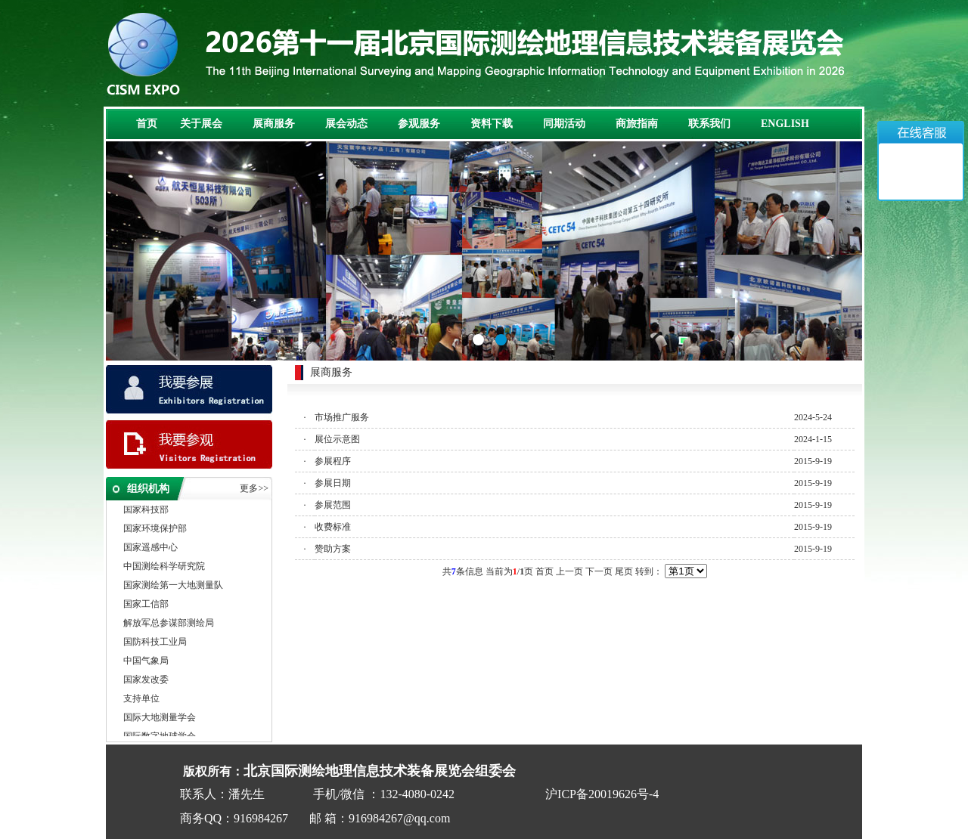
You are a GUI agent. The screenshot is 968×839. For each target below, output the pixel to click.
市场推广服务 (342, 417)
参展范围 (333, 505)
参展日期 (333, 483)
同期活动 (564, 123)
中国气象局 (146, 662)
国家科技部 (146, 511)
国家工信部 (146, 605)
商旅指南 (637, 123)
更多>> (254, 488)
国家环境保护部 (155, 530)
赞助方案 (333, 548)
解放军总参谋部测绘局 (168, 624)
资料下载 (491, 123)
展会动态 (346, 123)
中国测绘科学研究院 (164, 567)
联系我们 (709, 123)
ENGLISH (785, 123)
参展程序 (333, 461)
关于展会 (201, 123)
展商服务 (274, 123)
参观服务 (419, 123)
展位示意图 (337, 439)
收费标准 (333, 527)
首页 (146, 123)
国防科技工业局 (155, 643)
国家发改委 (146, 681)
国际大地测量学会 (159, 719)
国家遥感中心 (150, 548)
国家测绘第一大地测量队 (173, 586)
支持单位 (141, 700)
